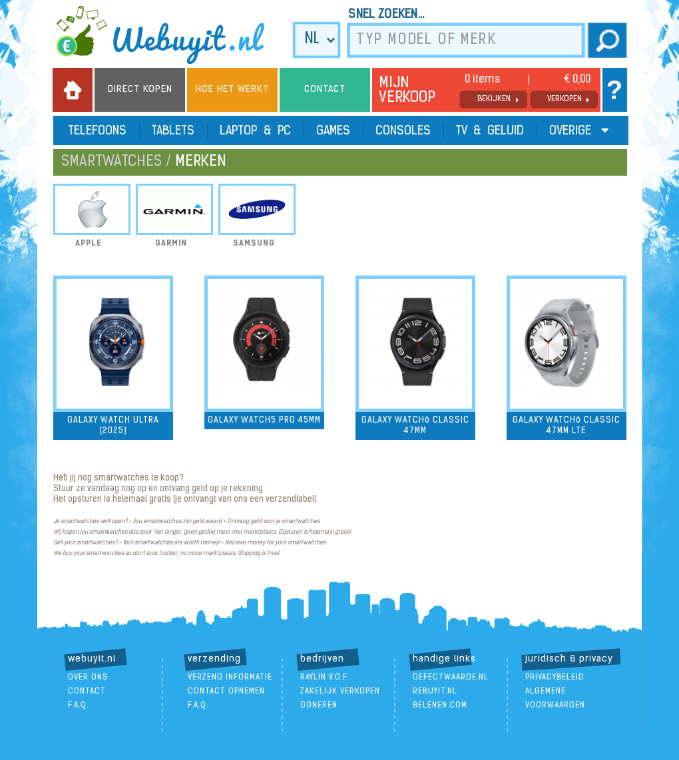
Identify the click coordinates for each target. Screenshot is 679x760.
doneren (319, 705)
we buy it (169, 34)
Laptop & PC (255, 131)
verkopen (564, 99)
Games (333, 131)
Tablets (173, 131)
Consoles (403, 131)
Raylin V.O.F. (324, 677)
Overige (579, 131)
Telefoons (97, 131)
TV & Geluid (490, 131)
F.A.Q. (78, 705)
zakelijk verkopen (340, 691)
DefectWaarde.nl (451, 677)
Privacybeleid (554, 677)
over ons (88, 677)
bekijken (494, 99)
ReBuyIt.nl (435, 691)
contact (87, 691)
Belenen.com (440, 705)
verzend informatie (230, 677)
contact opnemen (226, 691)
